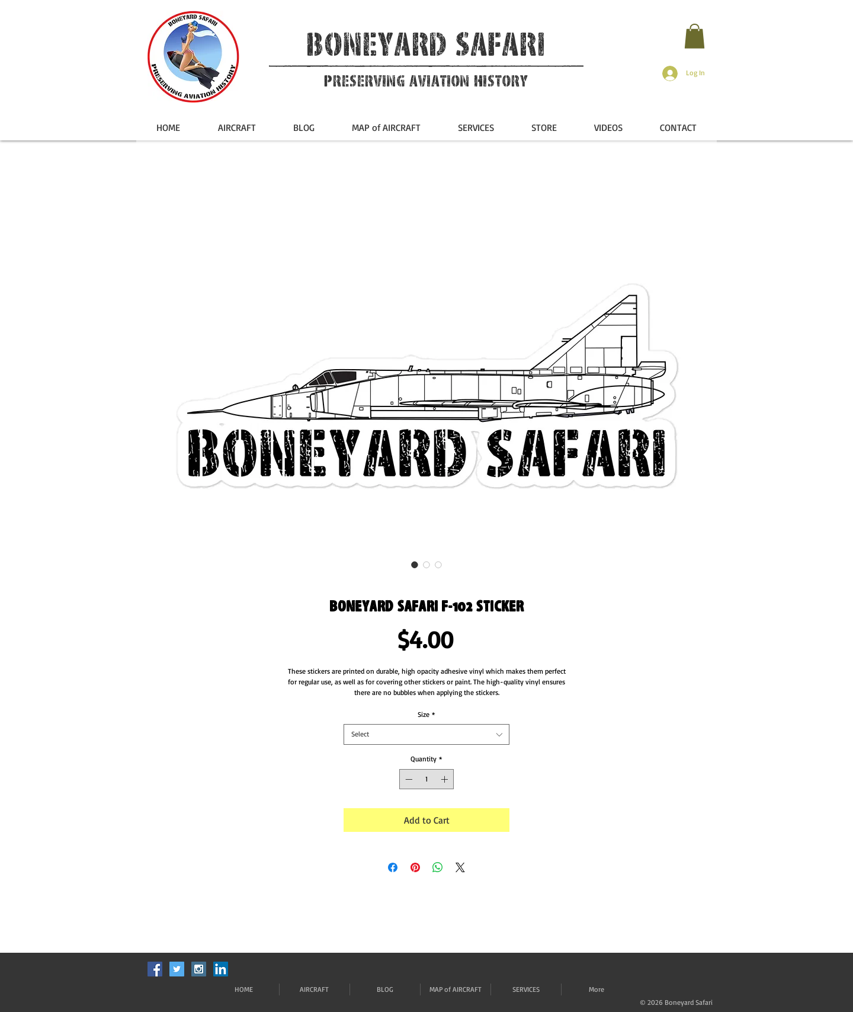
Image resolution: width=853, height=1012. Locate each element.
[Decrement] (407, 779)
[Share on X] (460, 867)
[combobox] (426, 734)
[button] (694, 36)
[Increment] (445, 779)
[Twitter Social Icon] (176, 969)
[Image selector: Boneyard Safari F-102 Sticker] (415, 565)
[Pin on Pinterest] (415, 867)
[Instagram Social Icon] (198, 969)
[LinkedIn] (220, 969)
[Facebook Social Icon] (154, 969)
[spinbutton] (426, 779)
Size (426, 714)
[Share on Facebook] (393, 867)
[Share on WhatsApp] (438, 867)
